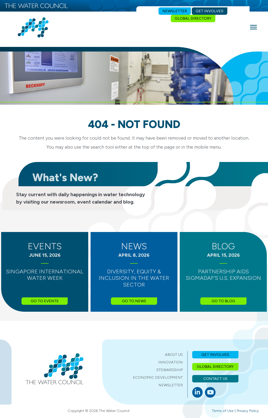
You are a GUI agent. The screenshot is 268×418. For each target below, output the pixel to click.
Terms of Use (223, 411)
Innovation (170, 362)
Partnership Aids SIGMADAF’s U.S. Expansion (223, 274)
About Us (174, 354)
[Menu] (253, 27)
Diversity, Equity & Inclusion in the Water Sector (134, 278)
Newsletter (170, 385)
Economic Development (158, 377)
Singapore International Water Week (44, 274)
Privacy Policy (248, 411)
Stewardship (169, 370)
